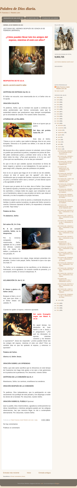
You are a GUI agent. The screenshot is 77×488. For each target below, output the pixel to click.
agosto (60, 135)
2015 (58, 123)
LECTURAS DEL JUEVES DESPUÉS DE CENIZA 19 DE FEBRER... (65, 201)
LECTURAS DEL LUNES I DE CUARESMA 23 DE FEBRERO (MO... (66, 180)
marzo (60, 146)
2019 (58, 114)
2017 (58, 118)
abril (59, 144)
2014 (58, 303)
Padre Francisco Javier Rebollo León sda (63, 87)
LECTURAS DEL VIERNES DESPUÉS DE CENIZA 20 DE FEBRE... (65, 196)
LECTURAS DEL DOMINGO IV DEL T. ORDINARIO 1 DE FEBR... (65, 296)
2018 (58, 116)
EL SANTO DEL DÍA (33, 18)
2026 (58, 97)
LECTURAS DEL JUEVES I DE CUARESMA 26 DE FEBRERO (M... (65, 163)
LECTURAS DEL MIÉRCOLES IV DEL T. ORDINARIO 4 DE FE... (65, 280)
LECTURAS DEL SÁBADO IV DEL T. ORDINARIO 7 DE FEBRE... (66, 264)
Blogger (57, 483)
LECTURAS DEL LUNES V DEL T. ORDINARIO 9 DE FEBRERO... (65, 254)
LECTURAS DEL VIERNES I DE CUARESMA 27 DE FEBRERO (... (65, 158)
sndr (42, 483)
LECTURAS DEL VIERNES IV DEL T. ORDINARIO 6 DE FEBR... (66, 270)
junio (59, 139)
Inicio (29, 473)
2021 (58, 109)
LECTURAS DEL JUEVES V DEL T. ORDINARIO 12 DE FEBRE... (65, 238)
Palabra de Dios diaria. (18, 9)
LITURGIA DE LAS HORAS (50, 18)
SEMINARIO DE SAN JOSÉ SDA (13, 18)
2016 (58, 121)
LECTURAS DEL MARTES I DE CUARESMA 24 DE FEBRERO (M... (65, 175)
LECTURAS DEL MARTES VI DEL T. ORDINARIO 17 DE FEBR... (66, 212)
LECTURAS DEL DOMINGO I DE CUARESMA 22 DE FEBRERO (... (66, 185)
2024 (58, 102)
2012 (58, 308)
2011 (58, 310)
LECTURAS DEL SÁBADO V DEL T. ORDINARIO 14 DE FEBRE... (65, 227)
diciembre (60, 125)
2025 (58, 99)
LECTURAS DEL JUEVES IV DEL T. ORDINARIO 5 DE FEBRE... (65, 275)
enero (59, 300)
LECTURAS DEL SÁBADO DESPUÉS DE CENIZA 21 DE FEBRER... (65, 191)
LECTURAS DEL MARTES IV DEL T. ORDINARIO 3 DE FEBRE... (66, 285)
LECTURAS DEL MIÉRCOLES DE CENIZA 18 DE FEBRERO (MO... (65, 206)
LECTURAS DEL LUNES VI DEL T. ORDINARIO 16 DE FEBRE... (65, 217)
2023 (58, 104)
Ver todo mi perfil (59, 91)
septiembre (61, 132)
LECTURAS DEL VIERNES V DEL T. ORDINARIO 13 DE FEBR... (66, 233)
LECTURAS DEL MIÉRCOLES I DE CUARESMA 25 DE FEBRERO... (63, 169)
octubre (60, 130)
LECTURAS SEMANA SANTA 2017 (64, 62)
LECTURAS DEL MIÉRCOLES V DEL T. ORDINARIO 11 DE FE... (65, 243)
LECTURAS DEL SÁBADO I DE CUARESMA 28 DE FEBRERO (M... (65, 152)
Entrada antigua (45, 473)
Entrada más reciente (11, 473)
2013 (58, 305)
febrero (60, 149)
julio (59, 137)
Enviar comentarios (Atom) (18, 476)
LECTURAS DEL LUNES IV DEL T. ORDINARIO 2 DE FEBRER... (65, 290)
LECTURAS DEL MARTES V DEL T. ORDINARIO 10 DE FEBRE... (65, 248)
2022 (58, 107)
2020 (58, 111)
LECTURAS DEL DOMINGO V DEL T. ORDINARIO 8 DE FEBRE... (65, 259)
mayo (59, 142)
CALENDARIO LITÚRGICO (11, 21)
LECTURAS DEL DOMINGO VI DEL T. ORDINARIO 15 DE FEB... (65, 222)
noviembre (61, 128)
